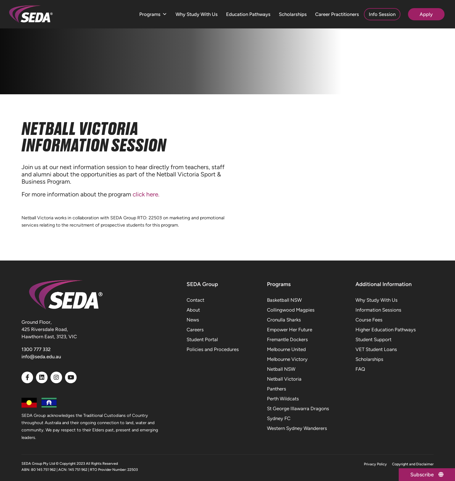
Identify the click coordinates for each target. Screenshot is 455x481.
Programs (153, 14)
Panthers (276, 389)
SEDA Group (202, 284)
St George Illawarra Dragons (298, 408)
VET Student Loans (376, 349)
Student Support (373, 339)
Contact (195, 300)
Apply (426, 14)
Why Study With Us (197, 14)
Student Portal (202, 339)
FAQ (360, 369)
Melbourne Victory (287, 359)
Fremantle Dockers (287, 339)
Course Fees (368, 320)
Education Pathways (248, 14)
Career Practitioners (337, 14)
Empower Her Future (289, 329)
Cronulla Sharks (284, 320)
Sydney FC (278, 418)
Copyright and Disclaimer (413, 464)
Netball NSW (281, 369)
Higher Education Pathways (385, 329)
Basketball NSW (284, 300)
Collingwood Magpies (291, 310)
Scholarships (293, 14)
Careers (195, 329)
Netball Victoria (284, 379)
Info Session (382, 14)
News (193, 320)
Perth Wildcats (283, 399)
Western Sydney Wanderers (297, 428)
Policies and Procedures (213, 349)
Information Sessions (378, 310)
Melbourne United (286, 349)
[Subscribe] (426, 474)
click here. (147, 194)
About (193, 310)
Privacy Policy (375, 464)
